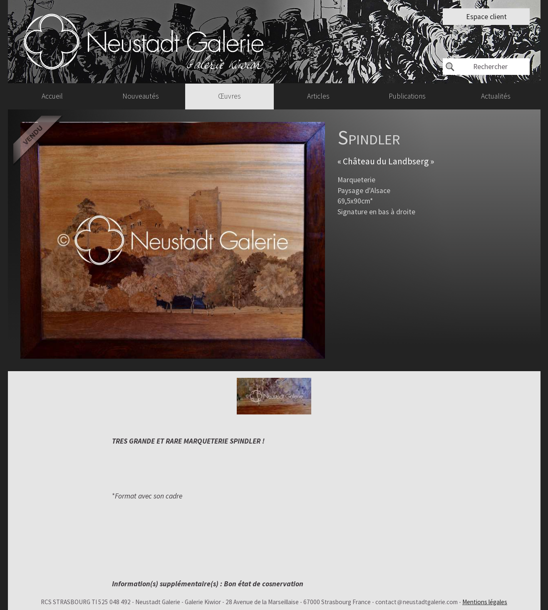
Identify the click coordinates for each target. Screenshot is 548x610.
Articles (318, 96)
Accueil (52, 96)
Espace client (486, 16)
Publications (407, 96)
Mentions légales (484, 602)
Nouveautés (140, 96)
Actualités (496, 96)
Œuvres (229, 96)
